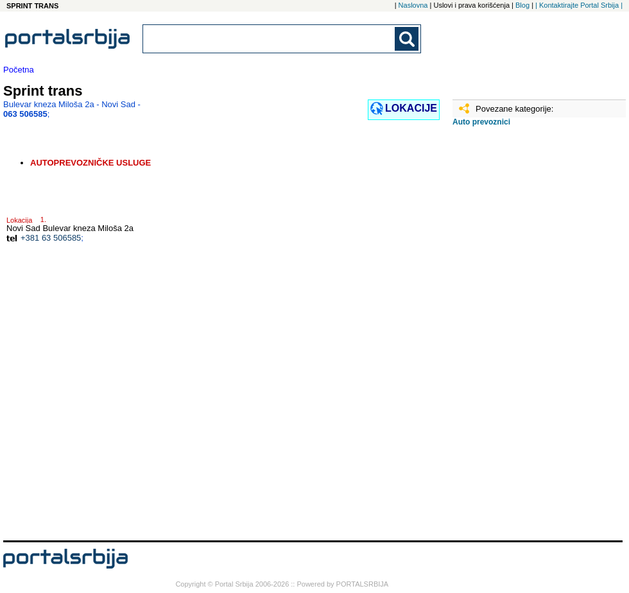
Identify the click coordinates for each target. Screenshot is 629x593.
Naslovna (413, 5)
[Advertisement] (516, 338)
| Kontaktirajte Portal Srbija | (579, 5)
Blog (522, 5)
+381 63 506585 (51, 238)
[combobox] (269, 39)
